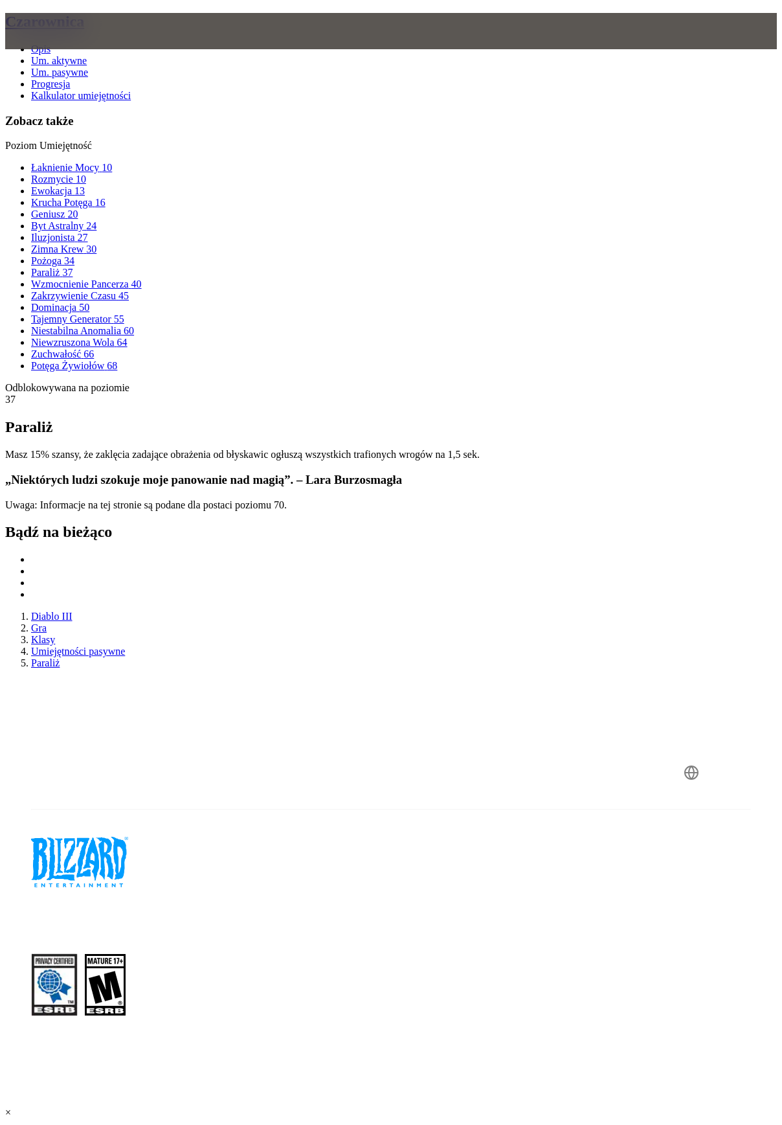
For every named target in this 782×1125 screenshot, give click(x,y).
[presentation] (56, 46)
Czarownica (44, 21)
